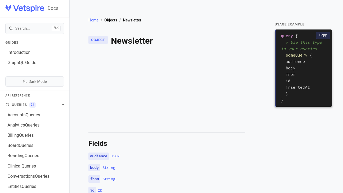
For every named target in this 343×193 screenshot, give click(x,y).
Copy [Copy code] (323, 35)
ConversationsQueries (29, 176)
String (108, 167)
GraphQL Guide (22, 62)
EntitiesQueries (22, 186)
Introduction (19, 52)
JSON (115, 156)
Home (93, 20)
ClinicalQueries (22, 166)
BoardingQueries (23, 155)
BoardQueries (20, 145)
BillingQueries (21, 135)
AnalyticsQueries (24, 125)
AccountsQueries (24, 114)
